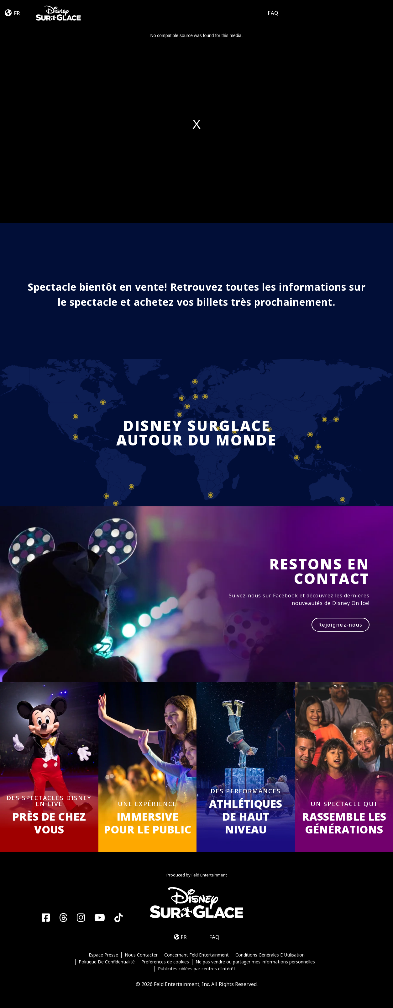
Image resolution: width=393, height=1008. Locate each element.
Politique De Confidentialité (107, 962)
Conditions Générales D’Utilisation (270, 955)
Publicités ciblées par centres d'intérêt (196, 969)
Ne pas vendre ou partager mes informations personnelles (255, 962)
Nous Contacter (141, 955)
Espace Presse (103, 955)
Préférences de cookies (165, 962)
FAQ (273, 12)
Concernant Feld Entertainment (196, 955)
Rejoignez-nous (340, 624)
